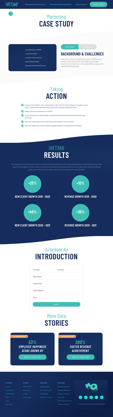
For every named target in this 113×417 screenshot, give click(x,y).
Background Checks (63, 386)
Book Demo (26, 390)
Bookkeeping (44, 394)
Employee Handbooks (64, 390)
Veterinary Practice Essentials (61, 4)
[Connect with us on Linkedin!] (91, 397)
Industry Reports (81, 4)
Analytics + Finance (46, 397)
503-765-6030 (27, 386)
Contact (25, 394)
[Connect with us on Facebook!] (80, 397)
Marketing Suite (45, 386)
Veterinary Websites (63, 404)
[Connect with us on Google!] (101, 397)
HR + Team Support (46, 390)
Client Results (10, 394)
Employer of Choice (63, 394)
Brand (103, 404)
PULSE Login (27, 397)
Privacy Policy (88, 404)
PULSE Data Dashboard (64, 401)
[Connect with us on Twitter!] (96, 397)
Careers (8, 386)
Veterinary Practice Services (35, 4)
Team (7, 401)
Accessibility (96, 404)
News (7, 397)
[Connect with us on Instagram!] (86, 397)
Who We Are (9, 404)
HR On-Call (60, 397)
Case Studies (10, 390)
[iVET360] (12, 4)
